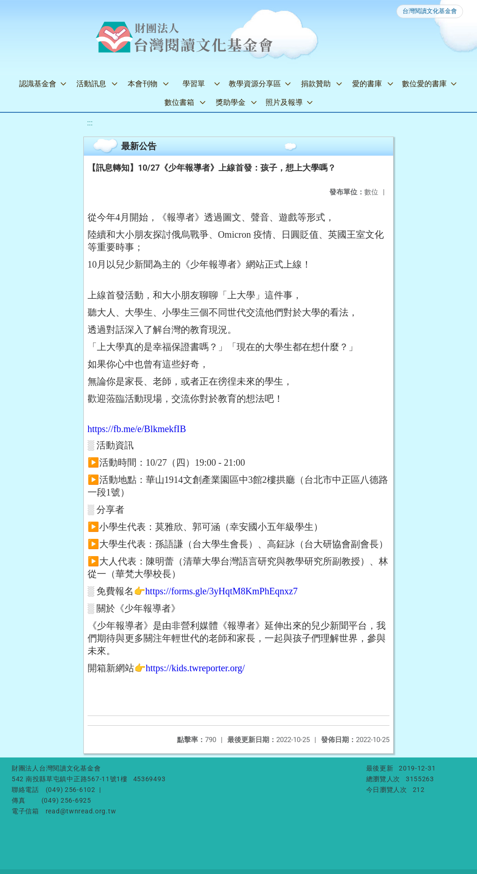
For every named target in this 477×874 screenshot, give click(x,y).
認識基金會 (37, 83)
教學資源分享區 (255, 83)
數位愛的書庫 (424, 83)
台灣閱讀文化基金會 (429, 10)
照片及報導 (284, 102)
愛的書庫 (367, 83)
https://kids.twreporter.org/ (195, 668)
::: (90, 122)
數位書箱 (179, 102)
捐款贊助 (316, 83)
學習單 (194, 83)
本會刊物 (142, 83)
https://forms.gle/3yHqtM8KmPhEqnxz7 (221, 591)
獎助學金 (230, 102)
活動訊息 (91, 83)
